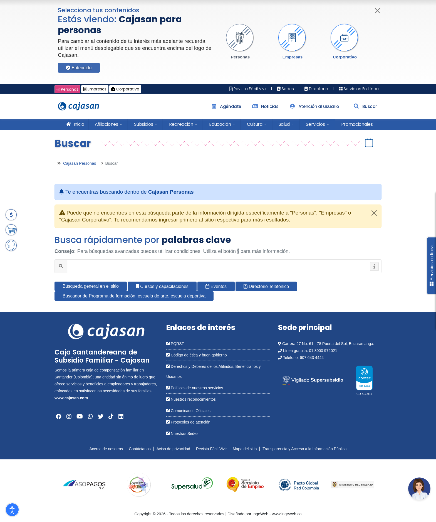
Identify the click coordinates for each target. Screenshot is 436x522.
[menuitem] (74, 124)
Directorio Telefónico (266, 286)
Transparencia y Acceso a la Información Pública (304, 449)
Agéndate (225, 106)
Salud (284, 124)
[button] (240, 42)
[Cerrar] (378, 11)
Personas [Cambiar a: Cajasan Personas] (67, 89)
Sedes (285, 89)
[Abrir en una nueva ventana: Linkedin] (121, 416)
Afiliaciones (106, 124)
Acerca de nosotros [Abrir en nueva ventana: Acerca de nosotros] (106, 449)
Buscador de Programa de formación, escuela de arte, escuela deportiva (134, 296)
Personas (240, 57)
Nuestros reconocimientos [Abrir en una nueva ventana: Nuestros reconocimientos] (191, 399)
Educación (220, 124)
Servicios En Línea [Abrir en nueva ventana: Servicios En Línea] (358, 89)
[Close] (374, 213)
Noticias (264, 106)
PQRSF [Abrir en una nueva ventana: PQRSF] (175, 343)
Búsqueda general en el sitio (91, 286)
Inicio (74, 124)
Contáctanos (140, 449)
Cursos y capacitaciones (162, 286)
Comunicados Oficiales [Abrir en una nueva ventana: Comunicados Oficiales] (188, 410)
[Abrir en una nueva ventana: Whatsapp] (90, 416)
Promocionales (357, 124)
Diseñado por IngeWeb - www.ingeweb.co (264, 514)
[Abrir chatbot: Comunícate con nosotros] (419, 488)
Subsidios (143, 124)
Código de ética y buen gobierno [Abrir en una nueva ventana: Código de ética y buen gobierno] (196, 355)
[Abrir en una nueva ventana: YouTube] (79, 416)
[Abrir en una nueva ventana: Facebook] (58, 416)
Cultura (254, 124)
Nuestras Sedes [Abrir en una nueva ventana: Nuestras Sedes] (182, 433)
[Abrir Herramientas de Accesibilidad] (12, 509)
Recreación (181, 124)
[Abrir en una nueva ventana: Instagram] (69, 416)
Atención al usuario (313, 106)
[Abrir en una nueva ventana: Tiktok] (111, 416)
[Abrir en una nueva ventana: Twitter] (100, 416)
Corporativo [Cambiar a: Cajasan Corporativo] (125, 89)
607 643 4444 (312, 357)
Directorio (315, 89)
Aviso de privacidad (173, 449)
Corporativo (345, 57)
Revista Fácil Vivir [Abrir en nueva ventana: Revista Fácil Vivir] (248, 89)
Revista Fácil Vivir (211, 449)
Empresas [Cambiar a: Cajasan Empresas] (94, 89)
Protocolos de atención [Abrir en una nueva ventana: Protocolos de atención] (188, 422)
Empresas (293, 57)
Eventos (216, 286)
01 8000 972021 (323, 350)
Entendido (79, 67)
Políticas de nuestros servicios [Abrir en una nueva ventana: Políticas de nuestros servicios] (194, 388)
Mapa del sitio (245, 449)
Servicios (315, 124)
